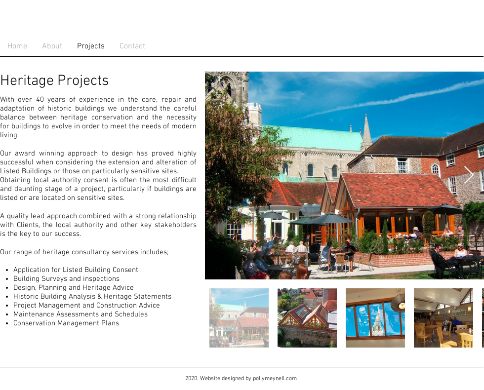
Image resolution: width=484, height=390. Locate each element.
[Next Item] (469, 175)
